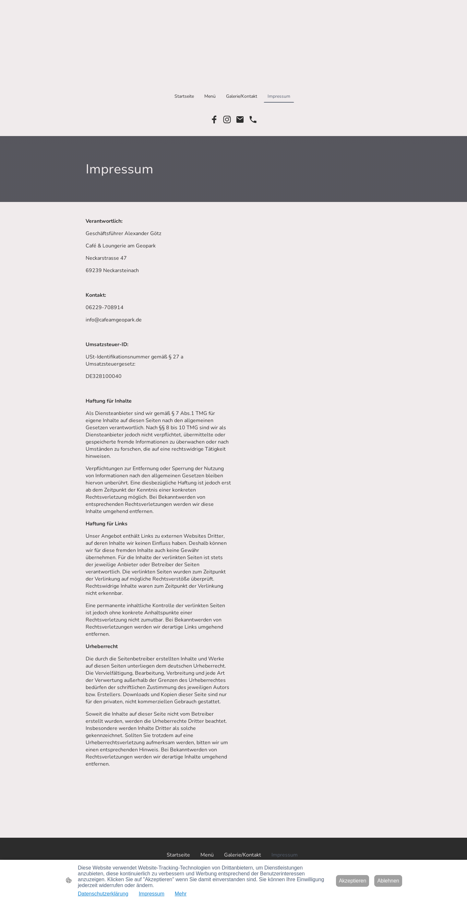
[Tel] (253, 119)
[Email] (240, 119)
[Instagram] (227, 119)
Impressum (151, 893)
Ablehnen (388, 880)
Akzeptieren (352, 880)
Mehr (180, 893)
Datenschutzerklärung (103, 893)
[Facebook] (214, 119)
